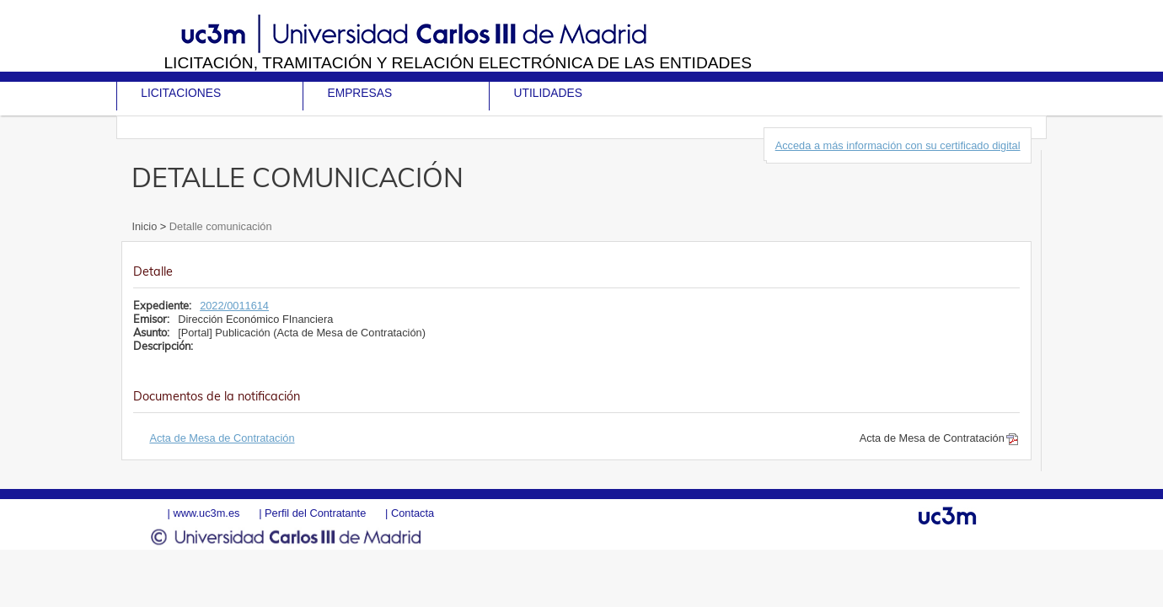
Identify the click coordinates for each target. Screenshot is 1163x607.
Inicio (145, 226)
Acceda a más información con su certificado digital (898, 145)
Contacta (412, 513)
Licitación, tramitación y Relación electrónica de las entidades (457, 63)
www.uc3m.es (206, 513)
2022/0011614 (234, 305)
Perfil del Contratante (315, 513)
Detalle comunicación (218, 226)
